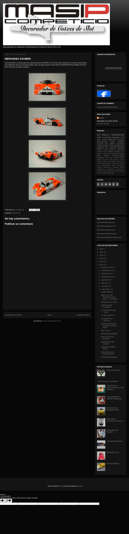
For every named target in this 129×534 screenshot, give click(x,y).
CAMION (117, 152)
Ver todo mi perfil (103, 124)
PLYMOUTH (110, 169)
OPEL (99, 156)
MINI (105, 167)
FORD (99, 146)
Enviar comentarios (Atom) (52, 321)
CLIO (122, 152)
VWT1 (99, 150)
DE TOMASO (110, 148)
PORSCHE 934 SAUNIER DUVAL (113, 409)
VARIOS (99, 152)
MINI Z (109, 167)
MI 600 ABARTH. (107, 292)
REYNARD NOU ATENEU (112, 431)
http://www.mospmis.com (106, 230)
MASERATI (121, 165)
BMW (112, 142)
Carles (16, 210)
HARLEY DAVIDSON (112, 163)
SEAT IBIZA (115, 171)
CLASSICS (106, 137)
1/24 (122, 137)
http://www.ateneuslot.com (106, 226)
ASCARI (116, 159)
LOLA (112, 146)
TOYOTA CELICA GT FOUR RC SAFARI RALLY (108, 325)
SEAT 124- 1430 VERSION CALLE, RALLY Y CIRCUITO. (109, 297)
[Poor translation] (8, 501)
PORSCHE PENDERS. (109, 357)
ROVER (109, 171)
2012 (102, 261)
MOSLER (120, 148)
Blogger (79, 486)
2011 (102, 265)
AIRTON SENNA (108, 159)
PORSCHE (117, 134)
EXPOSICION (101, 163)
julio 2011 (105, 283)
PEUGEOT (100, 158)
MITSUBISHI (114, 154)
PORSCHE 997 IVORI (109, 302)
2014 (102, 255)
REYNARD (120, 150)
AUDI (104, 140)
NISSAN (121, 154)
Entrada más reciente (13, 315)
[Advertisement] (47, 293)
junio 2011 (105, 286)
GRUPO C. (106, 146)
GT (99, 134)
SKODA (122, 171)
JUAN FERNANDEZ (103, 165)
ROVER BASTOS (113, 463)
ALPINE (105, 150)
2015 (102, 252)
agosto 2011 (106, 280)
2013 (102, 258)
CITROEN (120, 142)
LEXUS (114, 165)
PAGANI (106, 156)
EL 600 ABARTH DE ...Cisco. (108, 311)
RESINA (115, 137)
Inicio (49, 315)
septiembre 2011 (107, 277)
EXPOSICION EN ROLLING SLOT (107, 353)
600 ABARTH (110, 144)
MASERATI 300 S (113, 452)
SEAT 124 (108, 158)
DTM (98, 154)
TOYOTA (100, 144)
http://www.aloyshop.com (106, 222)
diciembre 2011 (107, 267)
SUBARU (100, 148)
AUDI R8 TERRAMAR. (115, 441)
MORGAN (116, 167)
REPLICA (112, 140)
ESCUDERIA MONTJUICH (116, 161)
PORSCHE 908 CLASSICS (106, 306)
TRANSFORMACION (107, 173)
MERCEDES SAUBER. (109, 334)
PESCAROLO (101, 169)
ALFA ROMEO (108, 152)
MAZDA (106, 154)
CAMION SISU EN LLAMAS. (107, 343)
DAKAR (105, 161)
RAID (104, 171)
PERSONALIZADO (118, 156)
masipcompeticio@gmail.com (107, 107)
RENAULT (112, 150)
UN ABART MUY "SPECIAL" (107, 319)
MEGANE (100, 167)
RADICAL (100, 171)
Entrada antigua (83, 315)
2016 (102, 249)
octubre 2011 (106, 273)
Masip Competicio (102, 89)
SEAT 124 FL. (106, 331)
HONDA (122, 163)
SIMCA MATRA (119, 158)
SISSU (99, 159)
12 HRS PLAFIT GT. (108, 315)
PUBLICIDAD (120, 169)
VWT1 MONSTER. (113, 370)
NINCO (122, 167)
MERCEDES (16, 213)
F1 (102, 154)
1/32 (99, 140)
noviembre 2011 (107, 270)
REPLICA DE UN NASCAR (107, 338)
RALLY (106, 134)
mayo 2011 (105, 289)
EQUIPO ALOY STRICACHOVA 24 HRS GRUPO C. (115, 388)
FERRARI (120, 144)
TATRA (99, 173)
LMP (99, 137)
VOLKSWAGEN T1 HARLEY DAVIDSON (114, 398)
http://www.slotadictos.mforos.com (109, 237)
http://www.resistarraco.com (107, 234)
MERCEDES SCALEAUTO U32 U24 (115, 420)
